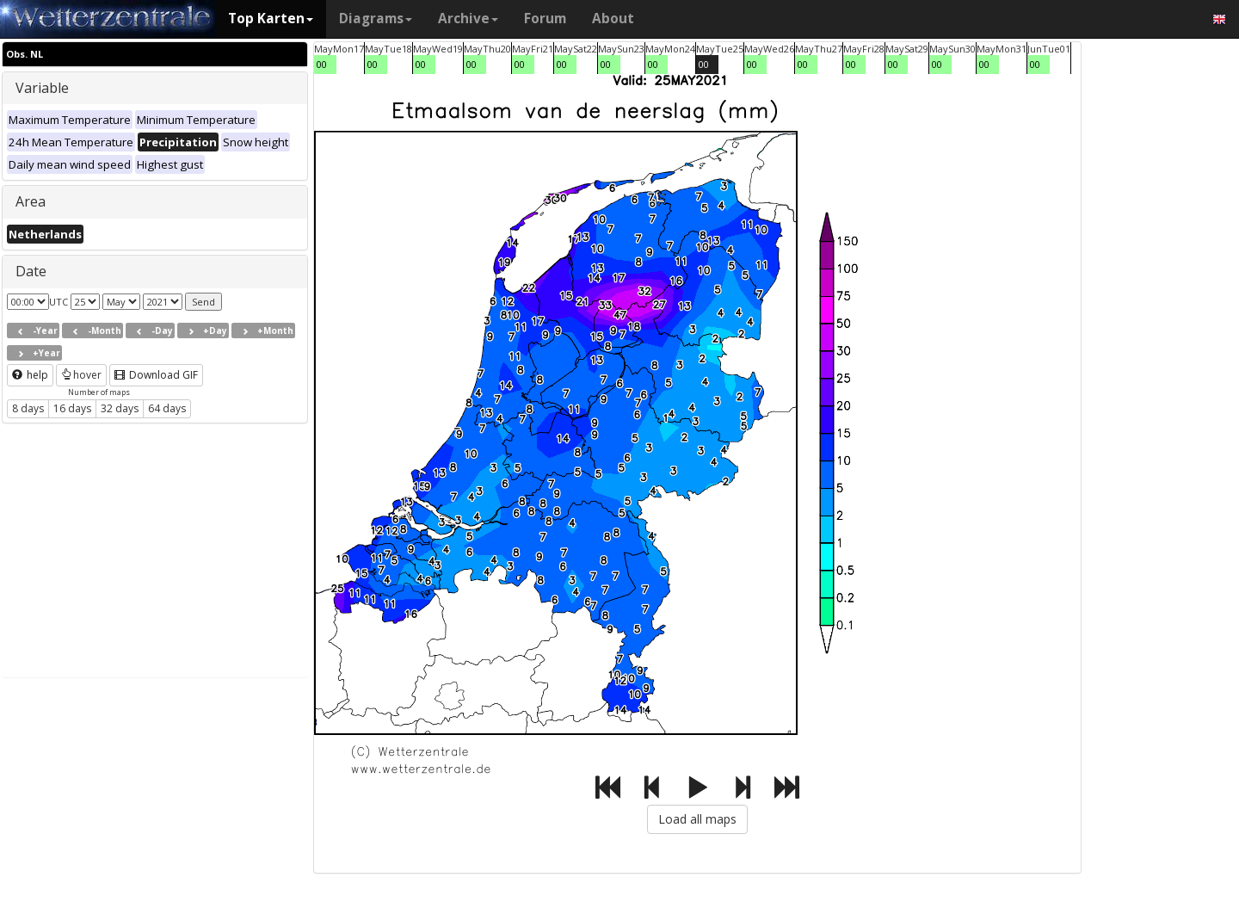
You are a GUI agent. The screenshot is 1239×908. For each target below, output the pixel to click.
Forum (545, 18)
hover (81, 375)
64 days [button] (167, 408)
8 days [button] (28, 408)
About (613, 18)
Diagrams (375, 18)
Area (30, 201)
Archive (468, 18)
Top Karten (270, 18)
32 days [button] (120, 408)
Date (30, 271)
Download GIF (156, 375)
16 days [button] (72, 408)
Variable (42, 87)
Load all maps (697, 819)
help (30, 375)
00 (322, 64)
